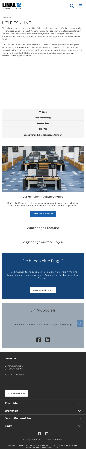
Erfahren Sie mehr (43, 214)
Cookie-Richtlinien (15, 445)
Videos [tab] (43, 112)
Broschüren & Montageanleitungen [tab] (43, 135)
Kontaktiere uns (16, 393)
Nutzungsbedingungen (47, 445)
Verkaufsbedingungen (50, 447)
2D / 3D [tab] (43, 129)
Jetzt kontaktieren (43, 290)
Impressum (30, 445)
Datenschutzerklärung (68, 445)
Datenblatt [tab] (43, 123)
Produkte (11, 403)
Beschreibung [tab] (43, 117)
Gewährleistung (32, 447)
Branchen (11, 410)
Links (8, 426)
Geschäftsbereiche (18, 418)
